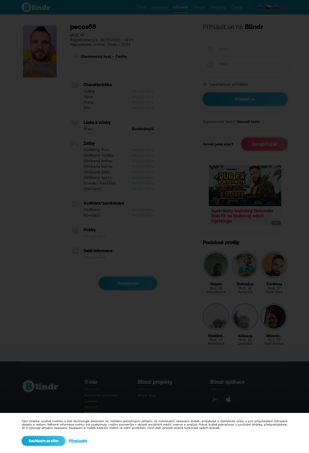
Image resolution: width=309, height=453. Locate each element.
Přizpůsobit (78, 441)
